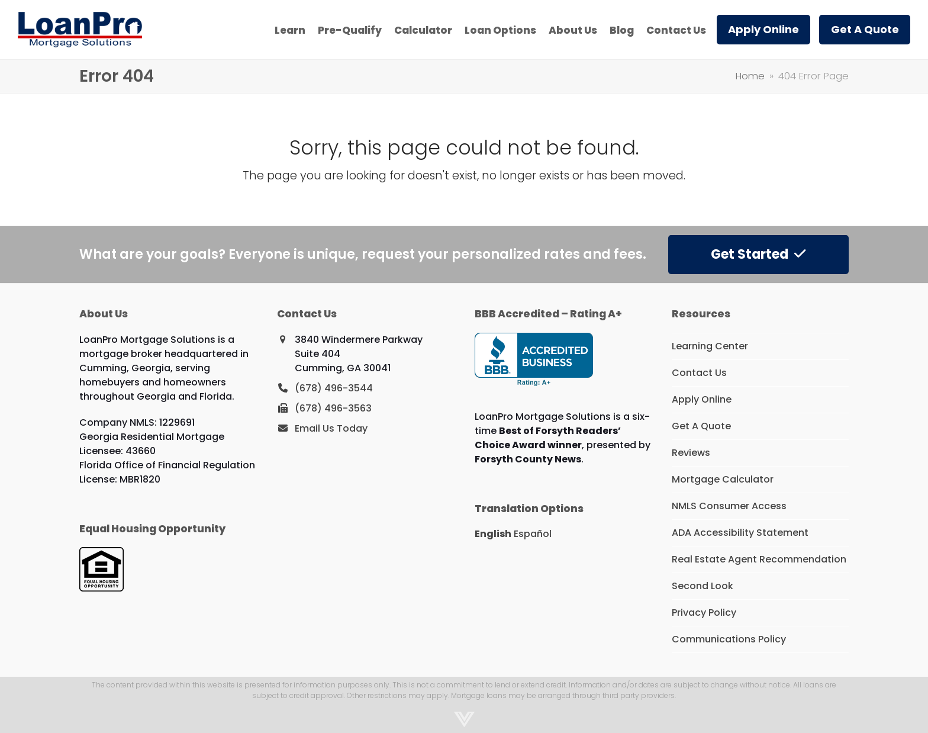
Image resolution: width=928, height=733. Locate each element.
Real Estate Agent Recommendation (759, 559)
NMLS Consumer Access (729, 506)
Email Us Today (331, 428)
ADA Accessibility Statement (740, 532)
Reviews (691, 452)
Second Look (702, 586)
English (493, 534)
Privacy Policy (704, 612)
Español (533, 534)
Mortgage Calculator (723, 479)
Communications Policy (729, 639)
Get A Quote (701, 426)
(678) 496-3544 (334, 388)
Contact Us (699, 373)
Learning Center (710, 346)
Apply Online (702, 399)
